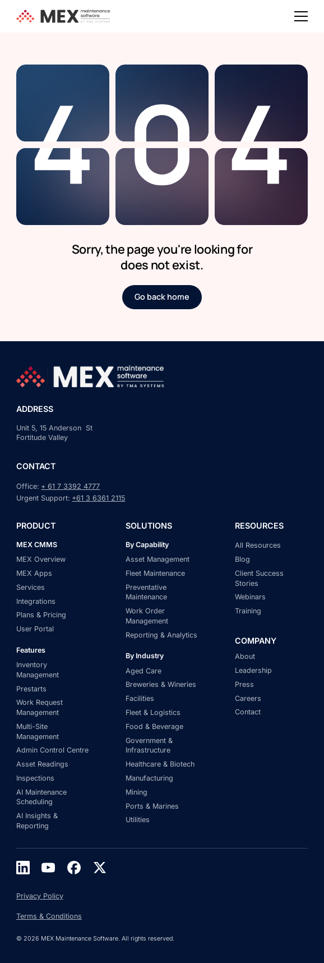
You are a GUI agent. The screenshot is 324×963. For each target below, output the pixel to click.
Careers (248, 698)
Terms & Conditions (49, 916)
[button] (301, 16)
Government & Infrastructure (149, 745)
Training (248, 611)
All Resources (258, 545)
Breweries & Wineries (161, 684)
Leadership (253, 670)
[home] (65, 16)
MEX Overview (41, 559)
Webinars (250, 597)
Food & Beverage (154, 726)
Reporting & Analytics (161, 635)
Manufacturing (149, 778)
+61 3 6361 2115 (98, 498)
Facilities (140, 698)
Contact (248, 712)
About (245, 656)
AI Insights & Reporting (37, 820)
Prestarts (31, 689)
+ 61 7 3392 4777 (70, 486)
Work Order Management (147, 616)
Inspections (35, 778)
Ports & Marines (152, 806)
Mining (136, 792)
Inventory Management (37, 670)
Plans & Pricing (41, 615)
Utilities (138, 819)
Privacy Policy (39, 896)
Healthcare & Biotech (160, 764)
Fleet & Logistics (153, 712)
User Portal (35, 629)
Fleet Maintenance (155, 573)
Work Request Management (39, 707)
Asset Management (157, 559)
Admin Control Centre (52, 750)
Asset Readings (42, 764)
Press (244, 684)
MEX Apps (34, 573)
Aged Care (143, 671)
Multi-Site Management (37, 731)
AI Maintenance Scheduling (41, 797)
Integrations (35, 601)
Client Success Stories (259, 578)
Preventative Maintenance (146, 592)
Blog (242, 559)
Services (30, 587)
